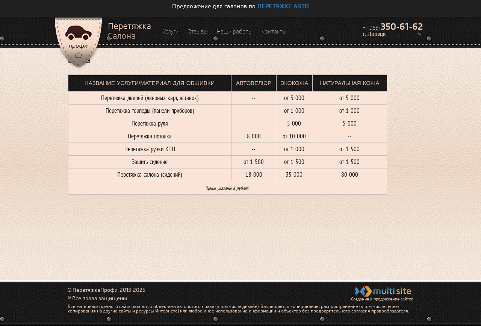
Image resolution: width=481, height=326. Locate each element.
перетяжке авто (283, 6)
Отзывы (198, 31)
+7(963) (393, 26)
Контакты (274, 31)
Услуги (170, 31)
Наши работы (235, 31)
